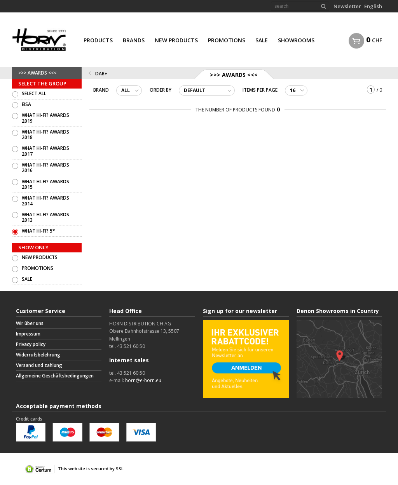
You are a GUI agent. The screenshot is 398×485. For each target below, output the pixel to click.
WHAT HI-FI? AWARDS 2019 (45, 118)
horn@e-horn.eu (143, 380)
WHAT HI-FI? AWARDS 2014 (45, 201)
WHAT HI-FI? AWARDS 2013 (45, 217)
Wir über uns (30, 323)
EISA (26, 104)
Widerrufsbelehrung (38, 354)
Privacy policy (30, 344)
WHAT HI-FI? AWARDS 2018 (45, 135)
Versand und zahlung (39, 365)
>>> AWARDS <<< (37, 73)
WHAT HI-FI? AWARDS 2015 (45, 184)
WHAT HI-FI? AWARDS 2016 (45, 168)
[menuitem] (98, 39)
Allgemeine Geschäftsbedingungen (55, 375)
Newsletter (347, 6)
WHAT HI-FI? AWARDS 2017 (45, 151)
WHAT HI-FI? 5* (38, 231)
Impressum (28, 333)
